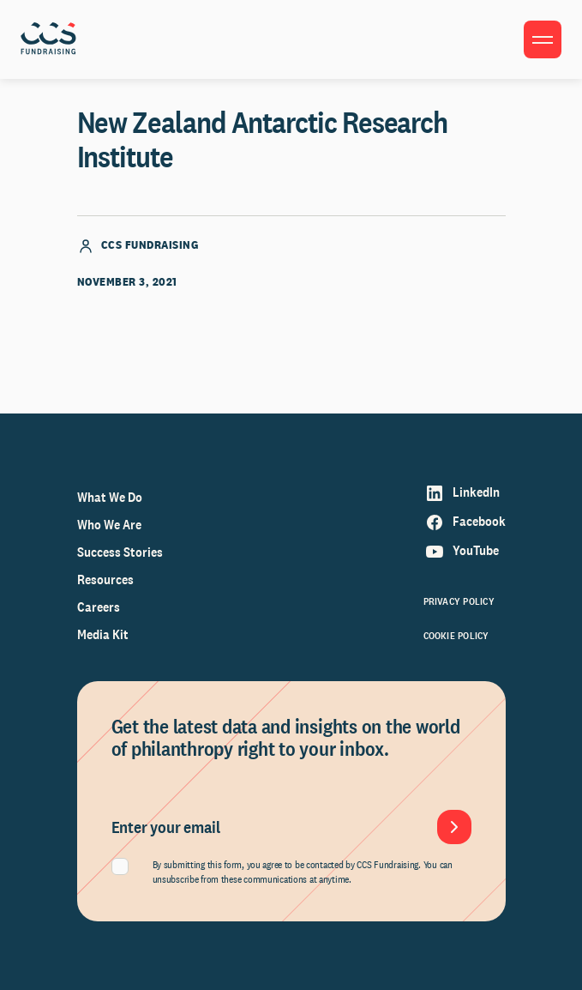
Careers (98, 607)
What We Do (109, 497)
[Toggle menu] (542, 39)
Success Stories (120, 552)
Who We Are (109, 525)
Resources (105, 579)
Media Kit (103, 634)
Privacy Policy (459, 601)
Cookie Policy (456, 636)
